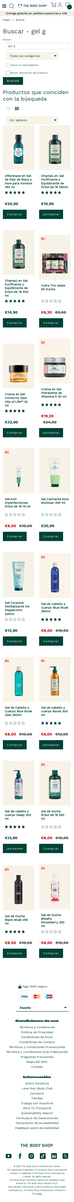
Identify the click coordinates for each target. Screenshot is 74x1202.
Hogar (6, 19)
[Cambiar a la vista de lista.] (8, 108)
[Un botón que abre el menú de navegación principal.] (4, 6)
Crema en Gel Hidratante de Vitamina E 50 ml (53, 392)
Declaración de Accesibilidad (37, 1123)
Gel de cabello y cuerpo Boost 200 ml (54, 711)
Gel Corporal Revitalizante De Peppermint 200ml (17, 608)
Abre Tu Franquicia (37, 1108)
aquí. (39, 1193)
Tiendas (37, 1098)
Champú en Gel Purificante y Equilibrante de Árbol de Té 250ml (54, 181)
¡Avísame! (51, 214)
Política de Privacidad (37, 1032)
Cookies (37, 1067)
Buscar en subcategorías (22, 65)
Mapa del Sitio (37, 1062)
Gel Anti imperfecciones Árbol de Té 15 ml (17, 502)
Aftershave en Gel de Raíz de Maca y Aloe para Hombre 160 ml (18, 181)
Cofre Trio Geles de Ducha (53, 287)
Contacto (37, 1093)
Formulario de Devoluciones (37, 1118)
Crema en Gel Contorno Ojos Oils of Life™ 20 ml (16, 399)
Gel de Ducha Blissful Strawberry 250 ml (52, 920)
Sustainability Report (37, 1113)
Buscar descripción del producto (27, 73)
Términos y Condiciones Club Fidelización (37, 1052)
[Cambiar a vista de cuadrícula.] (16, 108)
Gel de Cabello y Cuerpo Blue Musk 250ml (54, 607)
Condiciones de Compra (37, 1042)
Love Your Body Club (37, 1088)
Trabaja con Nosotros (37, 1103)
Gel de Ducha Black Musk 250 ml (16, 919)
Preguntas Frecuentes (37, 1057)
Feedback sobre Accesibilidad (37, 1128)
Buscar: (7, 39)
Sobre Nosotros (37, 1083)
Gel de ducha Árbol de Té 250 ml (52, 814)
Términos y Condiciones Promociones (37, 1047)
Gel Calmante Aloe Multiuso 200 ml (55, 501)
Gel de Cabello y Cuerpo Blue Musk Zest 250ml (18, 711)
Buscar (20, 19)
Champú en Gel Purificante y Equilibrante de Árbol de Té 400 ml (16, 288)
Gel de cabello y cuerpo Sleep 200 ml (18, 814)
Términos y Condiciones (37, 1027)
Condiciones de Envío (37, 1037)
